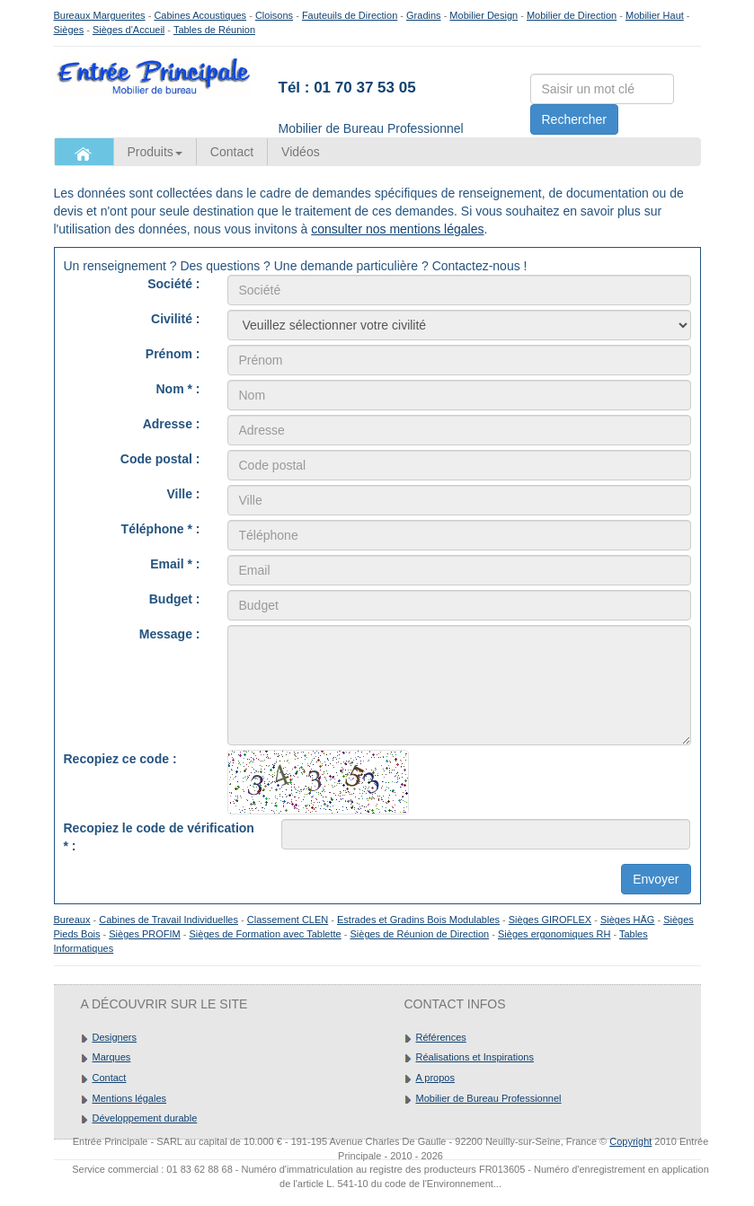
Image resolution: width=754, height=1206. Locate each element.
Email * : (175, 564)
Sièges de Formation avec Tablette (266, 934)
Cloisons (274, 15)
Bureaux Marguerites (100, 15)
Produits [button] (155, 152)
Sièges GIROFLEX (550, 919)
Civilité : (175, 319)
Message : (169, 634)
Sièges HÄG (627, 919)
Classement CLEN (287, 919)
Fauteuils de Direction (349, 15)
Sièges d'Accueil (128, 29)
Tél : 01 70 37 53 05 (347, 87)
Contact (231, 152)
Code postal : (160, 459)
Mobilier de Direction (572, 15)
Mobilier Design (483, 15)
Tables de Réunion (214, 29)
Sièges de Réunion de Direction (419, 934)
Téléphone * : (160, 529)
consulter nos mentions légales (397, 229)
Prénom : (173, 354)
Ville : (183, 494)
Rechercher (574, 119)
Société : (173, 284)
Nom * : (178, 389)
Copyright (630, 1141)
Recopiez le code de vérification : (159, 837)
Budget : (174, 599)
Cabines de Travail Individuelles (168, 919)
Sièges (69, 29)
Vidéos (300, 152)
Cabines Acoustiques (200, 15)
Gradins (423, 15)
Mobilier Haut (654, 15)
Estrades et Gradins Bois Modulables (418, 919)
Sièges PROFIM (144, 934)
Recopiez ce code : (120, 759)
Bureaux (72, 919)
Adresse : (171, 424)
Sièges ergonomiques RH (554, 934)
